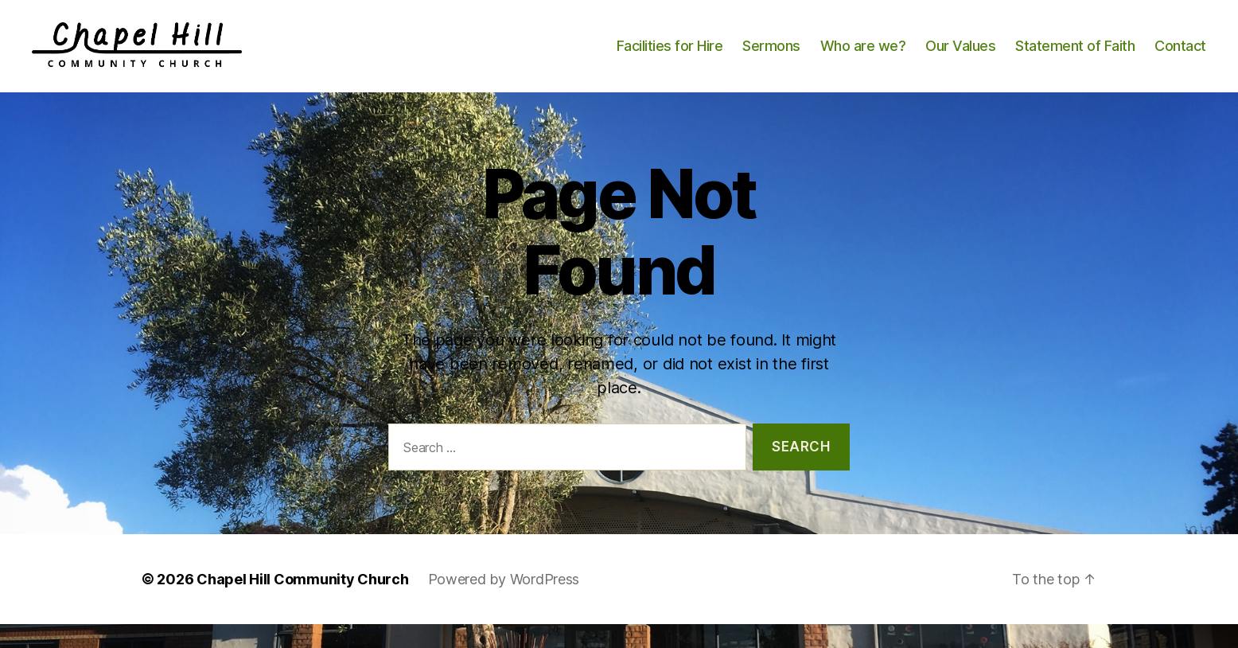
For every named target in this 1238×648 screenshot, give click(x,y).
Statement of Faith (1075, 57)
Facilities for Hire (670, 57)
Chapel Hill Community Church (302, 603)
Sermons (771, 57)
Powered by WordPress (504, 603)
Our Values (960, 57)
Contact (1180, 57)
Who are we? (863, 57)
